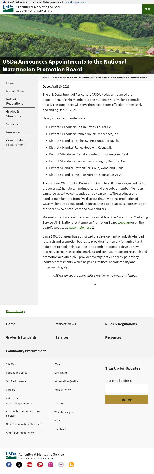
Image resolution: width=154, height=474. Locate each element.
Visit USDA (12, 398)
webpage (124, 222)
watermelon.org (80, 227)
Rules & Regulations (121, 324)
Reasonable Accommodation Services (23, 413)
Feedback (60, 429)
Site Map (11, 364)
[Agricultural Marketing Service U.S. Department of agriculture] (32, 9)
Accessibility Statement (20, 403)
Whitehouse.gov (64, 412)
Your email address (118, 380)
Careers (10, 389)
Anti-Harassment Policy (20, 432)
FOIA (57, 364)
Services (62, 337)
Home (45, 77)
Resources (113, 337)
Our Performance (16, 381)
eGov (57, 420)
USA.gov (59, 403)
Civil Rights (60, 372)
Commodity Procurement (26, 351)
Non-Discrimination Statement (24, 424)
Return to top (15, 311)
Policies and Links (16, 372)
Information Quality (66, 381)
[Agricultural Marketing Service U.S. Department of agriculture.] (35, 456)
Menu (148, 9)
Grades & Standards (21, 337)
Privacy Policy (62, 389)
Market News (66, 324)
